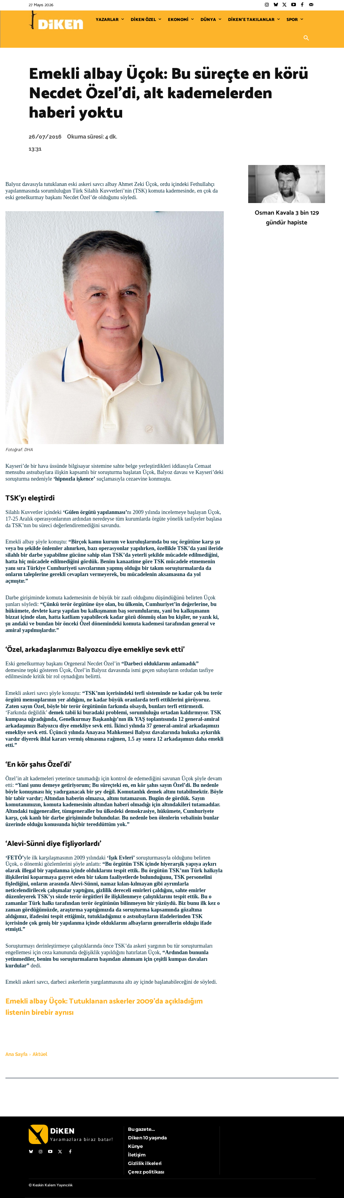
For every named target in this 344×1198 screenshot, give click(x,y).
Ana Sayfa (16, 1054)
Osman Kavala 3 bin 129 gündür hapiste (287, 218)
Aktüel (40, 1054)
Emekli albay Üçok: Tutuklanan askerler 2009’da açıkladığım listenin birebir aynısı (104, 1007)
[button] (306, 38)
